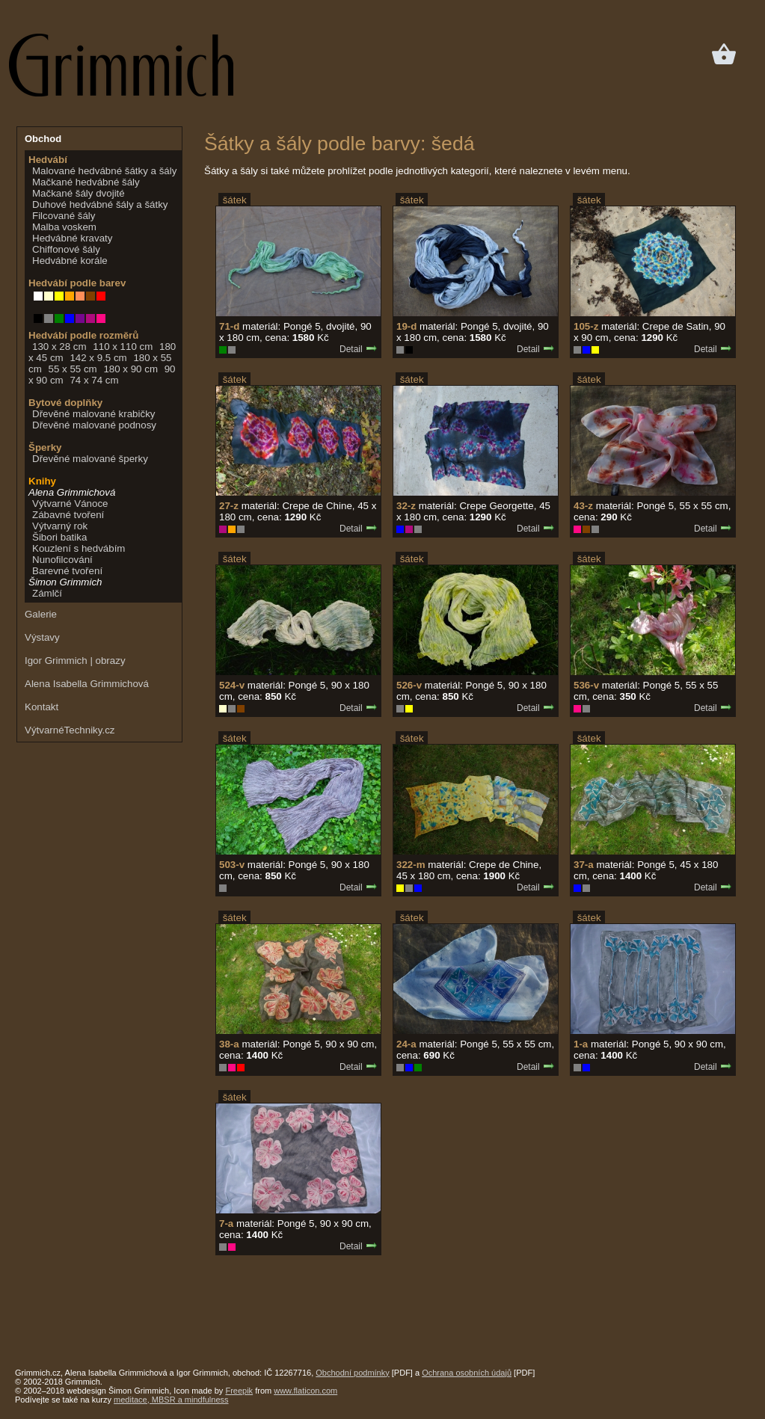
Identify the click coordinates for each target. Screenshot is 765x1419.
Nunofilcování (62, 559)
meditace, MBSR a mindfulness (171, 1399)
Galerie (41, 614)
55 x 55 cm (72, 369)
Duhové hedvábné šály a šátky (100, 204)
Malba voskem (64, 227)
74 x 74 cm (94, 380)
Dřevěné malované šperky (90, 458)
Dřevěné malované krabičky (93, 413)
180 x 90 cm (130, 369)
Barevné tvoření (67, 570)
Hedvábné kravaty (72, 238)
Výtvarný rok (59, 526)
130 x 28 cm (59, 346)
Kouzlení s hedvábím (78, 548)
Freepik (239, 1390)
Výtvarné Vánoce (70, 503)
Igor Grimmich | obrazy (75, 660)
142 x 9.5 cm (98, 357)
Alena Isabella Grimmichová (87, 683)
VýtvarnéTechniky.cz (70, 730)
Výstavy (42, 637)
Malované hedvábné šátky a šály (104, 170)
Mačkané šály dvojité (78, 193)
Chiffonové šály (66, 249)
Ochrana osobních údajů (466, 1372)
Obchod (43, 138)
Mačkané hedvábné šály (86, 182)
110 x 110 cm (123, 346)
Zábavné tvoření (68, 514)
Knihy (42, 481)
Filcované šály (63, 215)
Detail (359, 349)
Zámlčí (47, 593)
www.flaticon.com (305, 1390)
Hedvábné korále (70, 260)
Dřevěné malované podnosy (94, 425)
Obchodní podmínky (352, 1372)
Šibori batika (59, 537)
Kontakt (41, 706)
